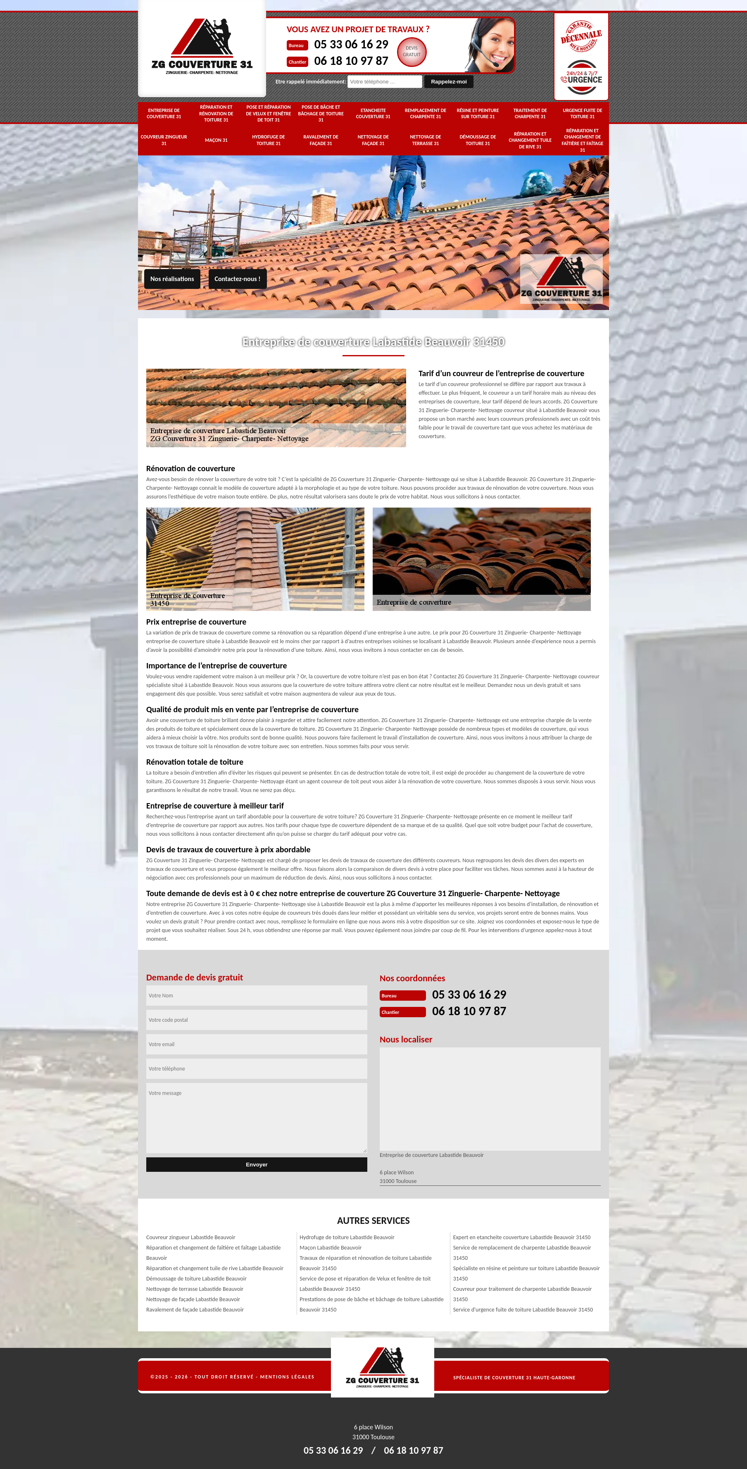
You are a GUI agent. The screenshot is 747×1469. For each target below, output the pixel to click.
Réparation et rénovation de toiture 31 (216, 113)
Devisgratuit (412, 51)
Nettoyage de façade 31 (373, 140)
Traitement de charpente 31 (530, 113)
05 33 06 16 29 (351, 44)
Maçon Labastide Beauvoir (331, 1247)
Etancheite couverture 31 (373, 113)
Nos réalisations (172, 279)
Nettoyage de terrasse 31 (425, 140)
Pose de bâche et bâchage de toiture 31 (321, 113)
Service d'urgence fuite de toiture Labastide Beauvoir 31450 (523, 1309)
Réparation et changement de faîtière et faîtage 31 (582, 140)
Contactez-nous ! (238, 279)
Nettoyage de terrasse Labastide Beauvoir (194, 1289)
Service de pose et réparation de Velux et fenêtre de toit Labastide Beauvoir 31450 (365, 1284)
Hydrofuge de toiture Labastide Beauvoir (347, 1237)
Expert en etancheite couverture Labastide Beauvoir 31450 (522, 1237)
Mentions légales (287, 1377)
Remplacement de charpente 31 (425, 113)
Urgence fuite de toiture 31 (582, 113)
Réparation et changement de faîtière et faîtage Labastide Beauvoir (213, 1253)
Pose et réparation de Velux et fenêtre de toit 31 (268, 113)
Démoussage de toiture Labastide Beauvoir (196, 1278)
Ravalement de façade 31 (321, 140)
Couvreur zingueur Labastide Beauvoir (191, 1237)
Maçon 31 (216, 140)
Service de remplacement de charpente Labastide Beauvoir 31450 (522, 1253)
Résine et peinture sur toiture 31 (478, 113)
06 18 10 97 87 (351, 60)
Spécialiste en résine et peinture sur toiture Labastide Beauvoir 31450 (526, 1273)
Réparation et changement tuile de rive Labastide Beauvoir (214, 1268)
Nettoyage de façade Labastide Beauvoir (193, 1299)
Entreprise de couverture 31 (164, 113)
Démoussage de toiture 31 (478, 140)
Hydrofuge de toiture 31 (268, 140)
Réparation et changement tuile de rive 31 (530, 140)
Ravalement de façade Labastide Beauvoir (195, 1309)
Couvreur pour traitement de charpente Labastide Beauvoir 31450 (522, 1294)
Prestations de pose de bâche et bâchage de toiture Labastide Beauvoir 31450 (371, 1304)
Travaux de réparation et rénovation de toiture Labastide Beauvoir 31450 (366, 1263)
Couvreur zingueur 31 (164, 140)
